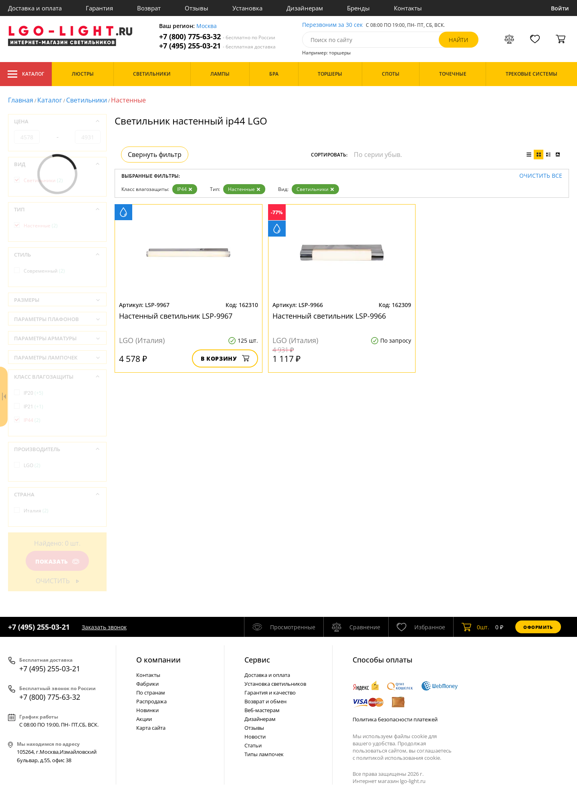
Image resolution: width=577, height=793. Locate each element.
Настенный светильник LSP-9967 (175, 316)
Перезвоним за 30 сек (332, 25)
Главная (20, 100)
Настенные (244, 189)
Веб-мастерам (262, 710)
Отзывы (196, 8)
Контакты (408, 8)
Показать (57, 561)
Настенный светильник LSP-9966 (329, 316)
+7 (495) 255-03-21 (217, 45)
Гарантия (99, 8)
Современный (44, 270)
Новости (255, 736)
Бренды (358, 8)
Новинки (147, 710)
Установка (247, 8)
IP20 (33, 392)
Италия (36, 510)
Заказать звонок (104, 627)
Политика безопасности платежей (395, 719)
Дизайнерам (304, 8)
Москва (206, 26)
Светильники (86, 100)
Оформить (538, 627)
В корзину (225, 358)
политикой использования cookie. (398, 757)
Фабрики (147, 683)
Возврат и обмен (265, 701)
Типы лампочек (264, 754)
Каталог (26, 74)
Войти (560, 8)
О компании (158, 660)
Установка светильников (275, 683)
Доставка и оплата (35, 8)
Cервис (257, 660)
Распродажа (151, 701)
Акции (144, 719)
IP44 (184, 189)
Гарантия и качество (270, 692)
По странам (150, 692)
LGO (32, 465)
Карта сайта (150, 727)
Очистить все (540, 176)
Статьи (253, 745)
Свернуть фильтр (155, 154)
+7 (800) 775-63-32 (217, 36)
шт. (475, 627)
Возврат (149, 8)
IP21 (33, 406)
